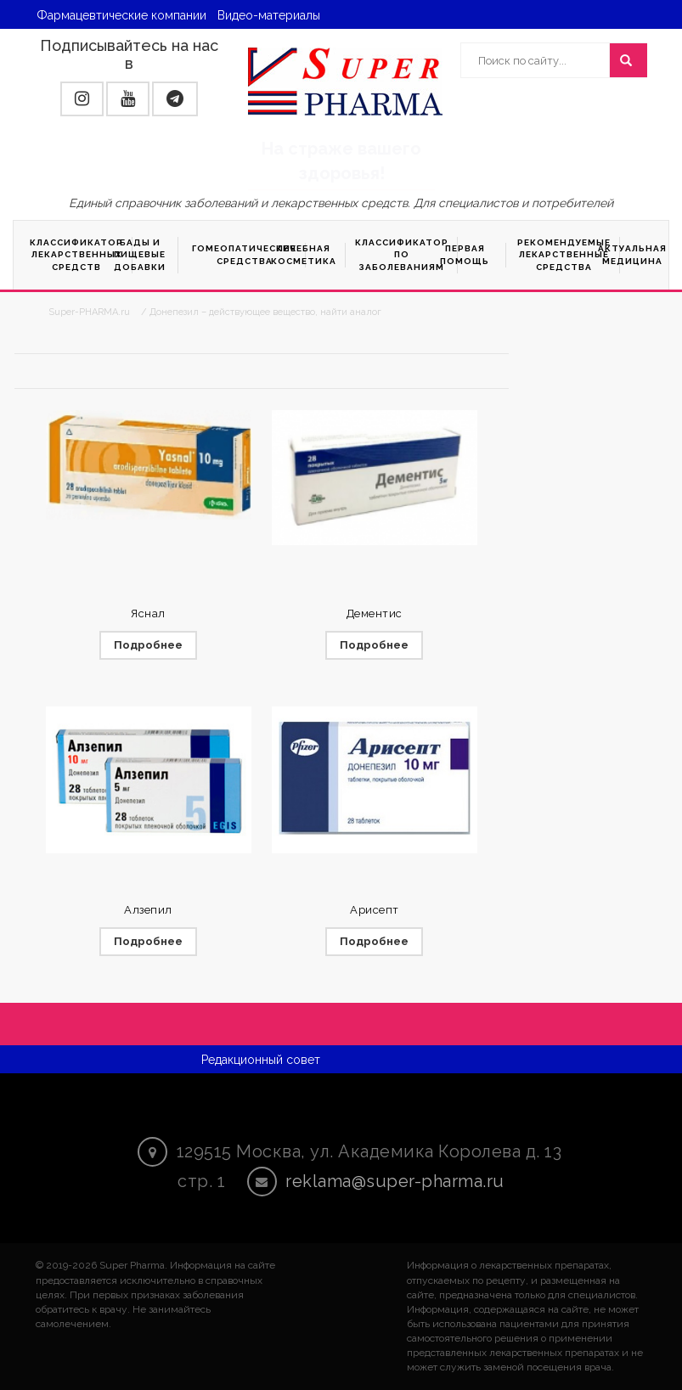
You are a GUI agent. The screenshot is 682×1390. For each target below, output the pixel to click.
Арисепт (374, 909)
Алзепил (148, 909)
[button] (82, 99)
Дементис (375, 613)
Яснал (148, 613)
